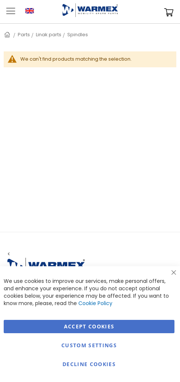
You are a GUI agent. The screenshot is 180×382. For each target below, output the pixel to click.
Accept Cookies (89, 326)
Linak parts (48, 34)
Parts (24, 34)
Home (8, 34)
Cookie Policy (95, 303)
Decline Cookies (89, 364)
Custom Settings (89, 345)
